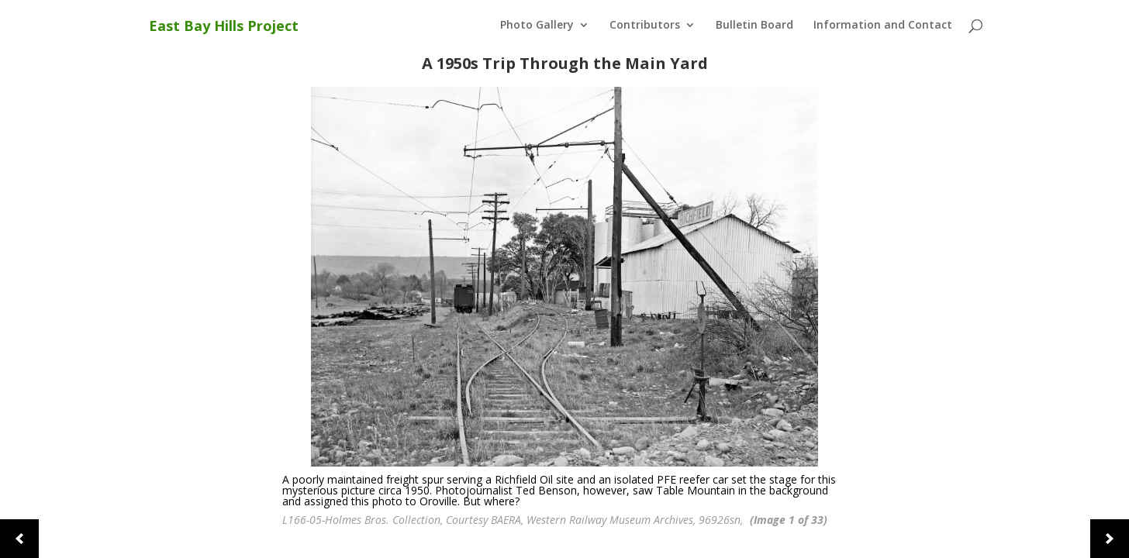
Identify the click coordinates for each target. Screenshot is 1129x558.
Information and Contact (882, 25)
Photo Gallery (537, 25)
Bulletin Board (754, 25)
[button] (19, 538)
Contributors (644, 25)
